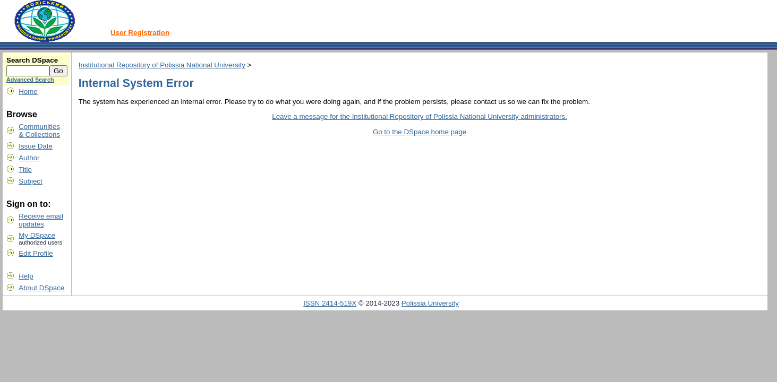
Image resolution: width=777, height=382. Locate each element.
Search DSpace (32, 60)
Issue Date (36, 146)
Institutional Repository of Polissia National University (162, 65)
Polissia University (430, 303)
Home (28, 92)
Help (26, 276)
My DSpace (37, 235)
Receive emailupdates (41, 220)
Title (25, 169)
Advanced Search (30, 79)
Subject (30, 181)
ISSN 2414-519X (329, 303)
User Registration (139, 33)
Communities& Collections (39, 130)
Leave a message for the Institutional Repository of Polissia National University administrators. (419, 116)
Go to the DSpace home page (419, 132)
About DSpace (41, 288)
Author (29, 158)
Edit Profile (36, 253)
